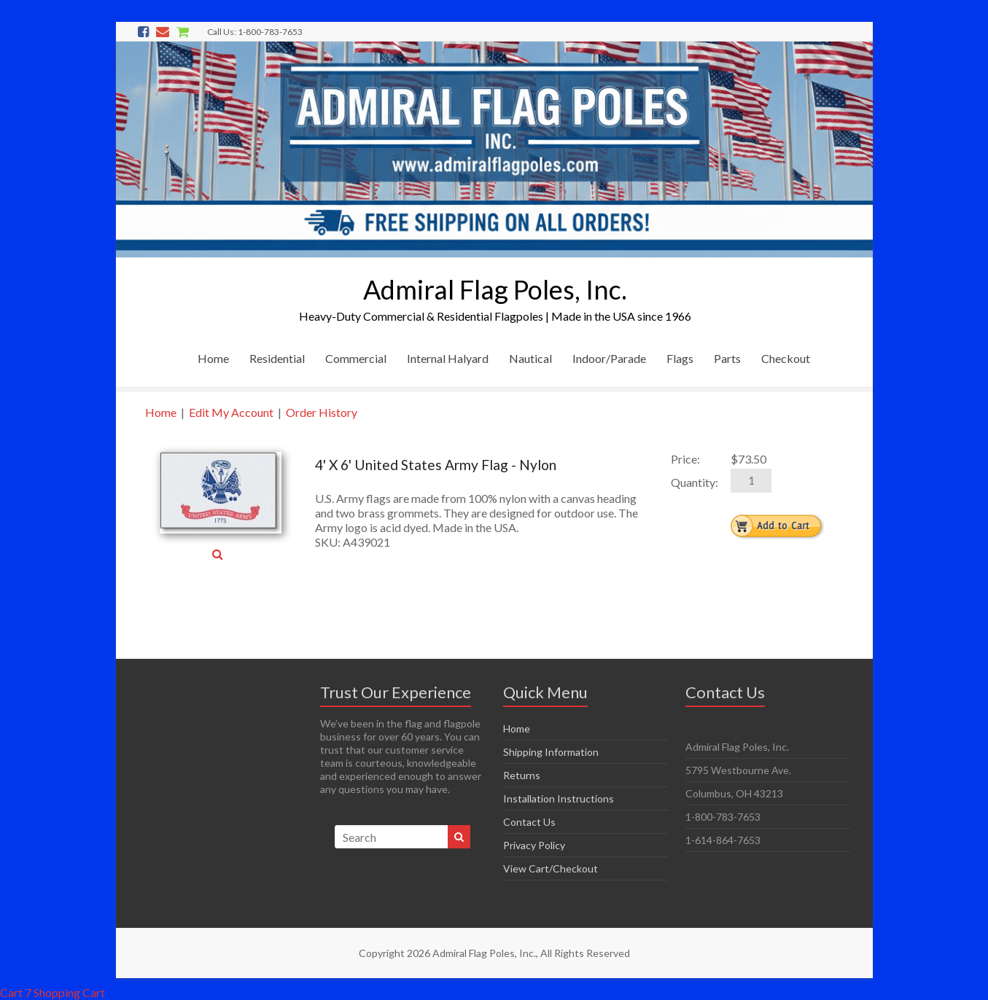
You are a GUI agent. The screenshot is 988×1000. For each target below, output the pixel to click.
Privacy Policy (534, 845)
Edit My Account (231, 412)
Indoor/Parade (609, 358)
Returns (521, 775)
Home (213, 358)
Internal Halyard (448, 358)
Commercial (355, 358)
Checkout (785, 358)
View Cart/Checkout (550, 868)
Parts (727, 358)
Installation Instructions (558, 798)
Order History (321, 412)
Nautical (530, 358)
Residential (277, 358)
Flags (679, 358)
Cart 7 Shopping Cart (52, 992)
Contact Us (529, 822)
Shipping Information (551, 752)
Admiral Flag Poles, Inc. (495, 289)
